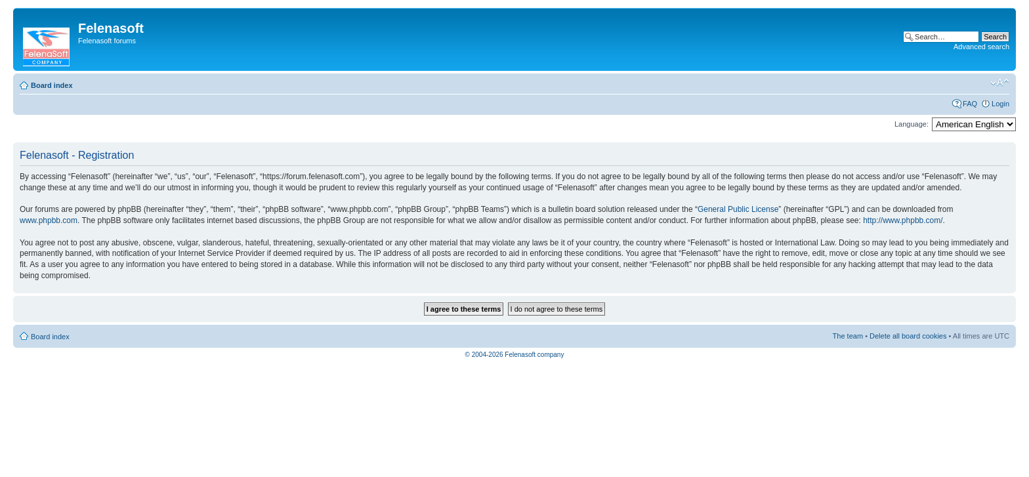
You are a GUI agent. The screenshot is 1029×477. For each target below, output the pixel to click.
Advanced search (981, 47)
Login (1000, 104)
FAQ (970, 104)
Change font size (999, 83)
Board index (52, 85)
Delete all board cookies (908, 336)
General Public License (738, 209)
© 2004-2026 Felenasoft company (514, 354)
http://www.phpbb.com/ (902, 220)
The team (848, 336)
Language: (911, 124)
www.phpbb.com (48, 220)
